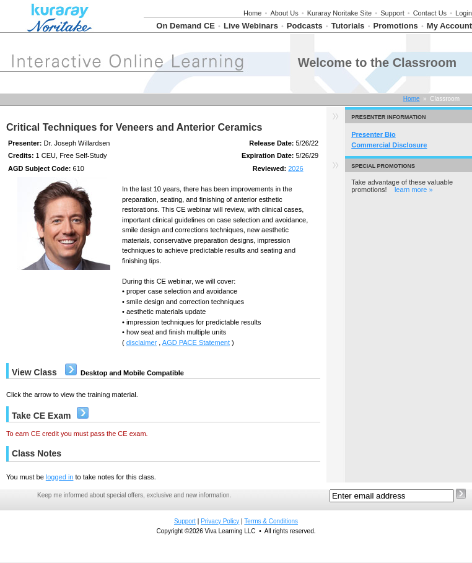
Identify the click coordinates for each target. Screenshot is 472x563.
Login (463, 13)
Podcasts (305, 25)
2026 (295, 168)
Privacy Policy (220, 521)
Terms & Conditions (271, 521)
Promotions (396, 25)
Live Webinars (251, 25)
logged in (60, 477)
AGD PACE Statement (196, 342)
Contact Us (430, 13)
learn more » (414, 189)
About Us (284, 13)
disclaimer (141, 342)
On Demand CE (185, 25)
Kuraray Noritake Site (339, 13)
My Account (449, 25)
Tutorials (348, 25)
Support (392, 13)
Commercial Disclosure (389, 145)
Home (252, 13)
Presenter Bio (373, 134)
